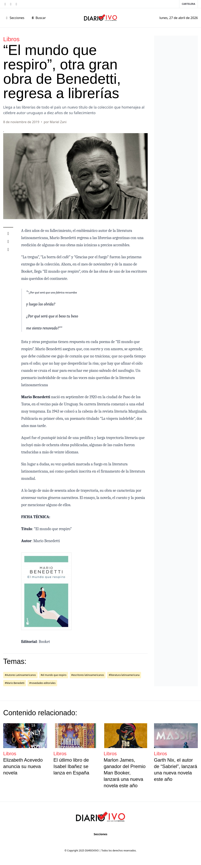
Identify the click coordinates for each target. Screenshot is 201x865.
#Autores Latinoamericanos (20, 675)
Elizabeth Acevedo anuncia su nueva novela (23, 766)
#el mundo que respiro (54, 675)
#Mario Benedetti (14, 683)
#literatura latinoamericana (124, 675)
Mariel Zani (58, 122)
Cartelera (188, 4)
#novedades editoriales (42, 683)
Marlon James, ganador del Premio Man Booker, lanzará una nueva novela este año (124, 772)
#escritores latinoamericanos (87, 675)
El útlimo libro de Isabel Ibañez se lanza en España (71, 766)
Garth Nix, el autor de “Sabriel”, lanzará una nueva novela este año (175, 769)
